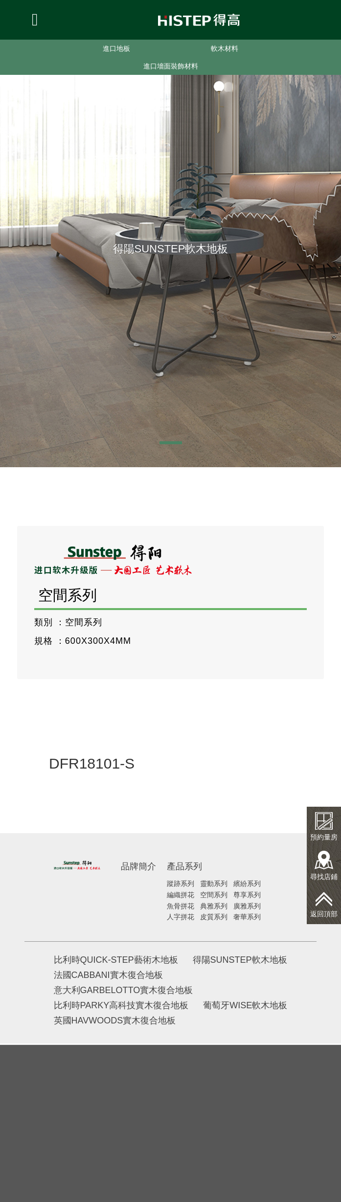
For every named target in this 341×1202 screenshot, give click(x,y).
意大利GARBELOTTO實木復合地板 (123, 990)
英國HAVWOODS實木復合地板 (115, 1020)
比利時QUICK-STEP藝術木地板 (116, 960)
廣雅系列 (247, 906)
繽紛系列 (247, 883)
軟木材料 (224, 48)
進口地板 (116, 48)
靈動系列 (213, 883)
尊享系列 (247, 895)
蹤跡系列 (180, 883)
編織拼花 (180, 895)
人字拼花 (180, 917)
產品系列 (184, 866)
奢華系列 (247, 917)
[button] (170, 442)
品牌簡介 (138, 866)
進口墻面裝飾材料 (170, 66)
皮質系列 (213, 917)
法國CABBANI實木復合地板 (108, 975)
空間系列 (213, 895)
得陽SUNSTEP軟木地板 (240, 960)
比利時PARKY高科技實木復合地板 (121, 1005)
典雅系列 (213, 906)
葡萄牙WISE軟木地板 (245, 1005)
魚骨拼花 (180, 906)
